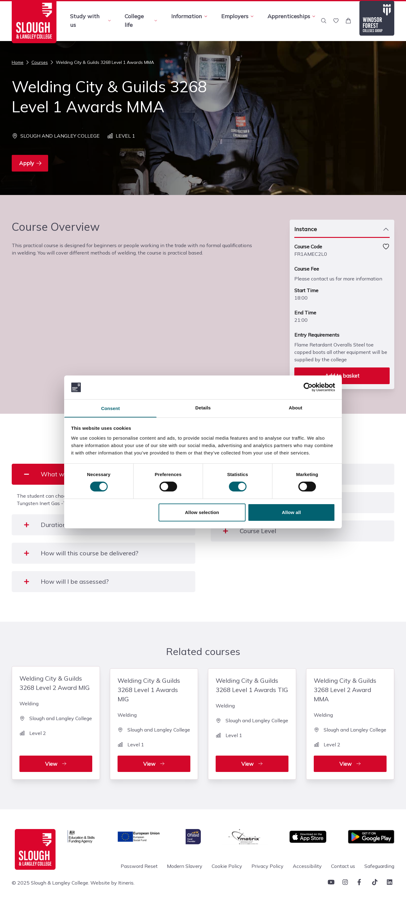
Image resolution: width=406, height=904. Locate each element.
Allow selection (202, 512)
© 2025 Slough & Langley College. (50, 880)
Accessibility (307, 864)
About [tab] (295, 407)
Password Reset (139, 864)
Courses (36, 62)
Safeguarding (379, 864)
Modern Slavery (184, 864)
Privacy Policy (267, 864)
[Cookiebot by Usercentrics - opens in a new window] (308, 387)
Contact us (343, 864)
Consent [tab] (110, 408)
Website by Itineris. (112, 880)
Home (17, 62)
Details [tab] (203, 407)
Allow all (291, 512)
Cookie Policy (227, 864)
